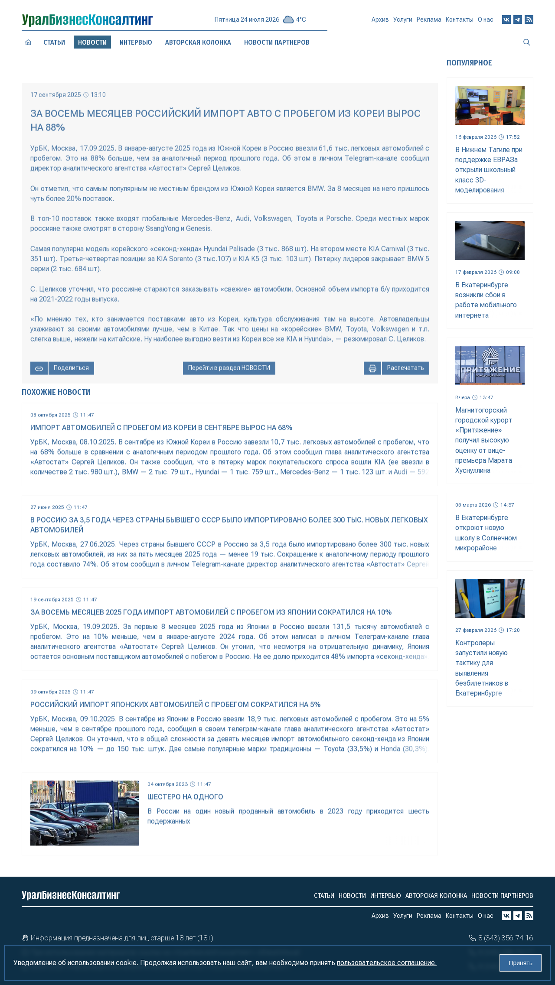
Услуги (402, 23)
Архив (380, 23)
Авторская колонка (436, 895)
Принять (520, 962)
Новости (352, 895)
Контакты (459, 22)
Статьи (54, 42)
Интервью (136, 42)
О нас (485, 21)
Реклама (429, 22)
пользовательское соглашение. (387, 963)
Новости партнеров (502, 895)
